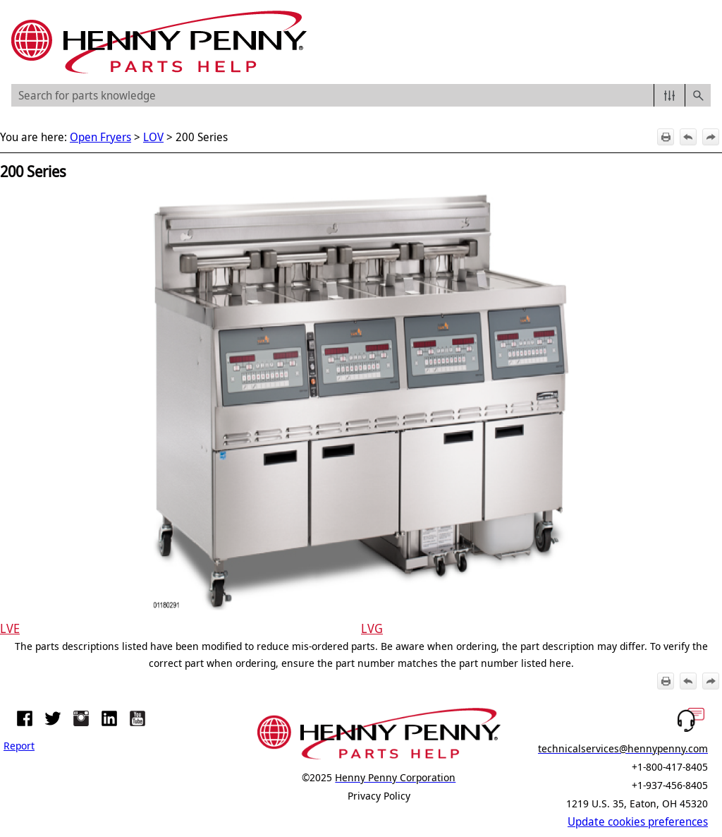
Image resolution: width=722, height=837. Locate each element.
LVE (10, 628)
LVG (372, 628)
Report (19, 745)
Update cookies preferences (638, 821)
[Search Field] (361, 95)
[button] (669, 95)
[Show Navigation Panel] (703, 42)
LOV (153, 137)
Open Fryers (100, 137)
